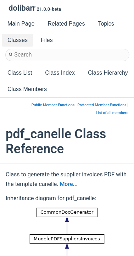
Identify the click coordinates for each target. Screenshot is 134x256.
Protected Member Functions (102, 105)
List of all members (112, 113)
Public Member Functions (53, 105)
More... (68, 184)
